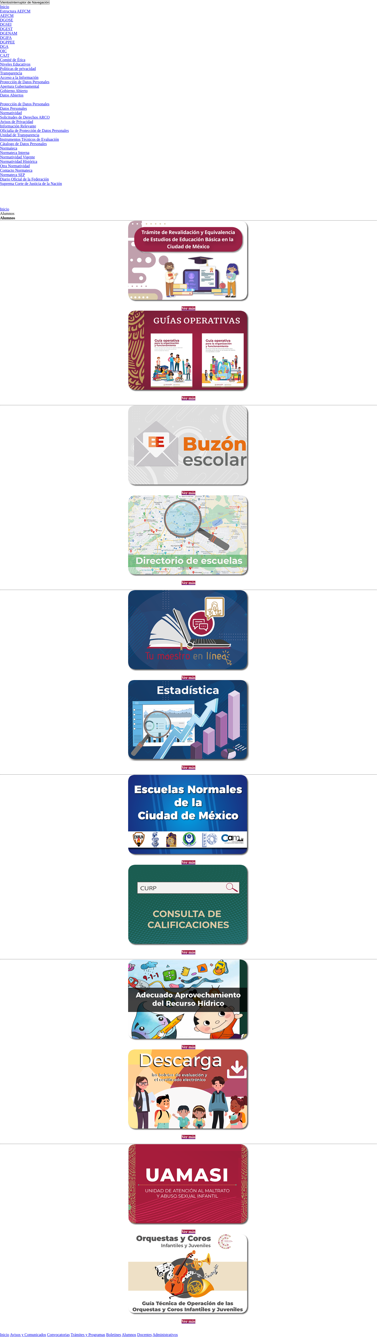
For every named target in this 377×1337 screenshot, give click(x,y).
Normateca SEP (12, 175)
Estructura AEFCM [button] (15, 11)
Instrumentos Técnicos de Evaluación (29, 139)
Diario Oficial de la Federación (24, 179)
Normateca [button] (8, 148)
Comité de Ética (12, 60)
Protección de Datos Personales (24, 82)
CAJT (4, 55)
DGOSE (6, 20)
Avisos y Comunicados (28, 1335)
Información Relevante (18, 126)
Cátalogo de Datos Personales (23, 144)
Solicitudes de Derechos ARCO (25, 117)
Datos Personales (13, 108)
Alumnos (129, 1335)
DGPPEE (7, 42)
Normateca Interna (14, 153)
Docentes (144, 1335)
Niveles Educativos (15, 64)
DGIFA (6, 38)
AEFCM (6, 16)
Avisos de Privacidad (16, 122)
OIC (3, 51)
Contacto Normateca (16, 170)
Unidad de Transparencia (19, 135)
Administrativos (165, 1335)
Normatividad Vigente (17, 157)
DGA (4, 46)
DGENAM (8, 33)
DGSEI (6, 24)
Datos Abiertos (12, 95)
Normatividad (11, 113)
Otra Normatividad (15, 166)
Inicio (4, 7)
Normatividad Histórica (18, 161)
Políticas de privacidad (18, 69)
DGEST (6, 29)
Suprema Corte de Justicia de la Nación (31, 183)
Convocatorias (58, 1335)
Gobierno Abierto (13, 91)
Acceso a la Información (19, 77)
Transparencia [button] (11, 73)
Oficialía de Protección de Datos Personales (34, 130)
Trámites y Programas (88, 1335)
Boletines (113, 1335)
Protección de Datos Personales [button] (24, 104)
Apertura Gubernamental (19, 86)
